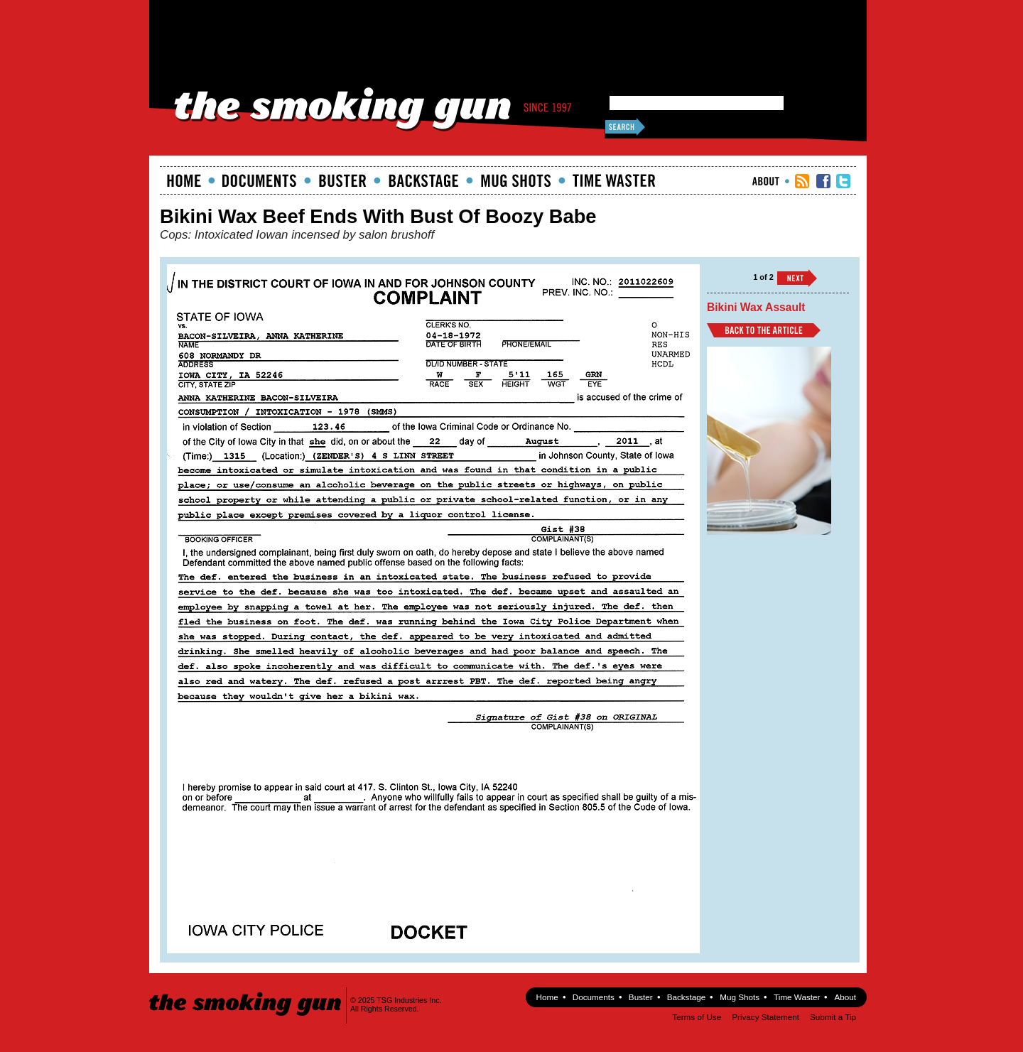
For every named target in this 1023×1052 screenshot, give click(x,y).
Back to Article (764, 330)
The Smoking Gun (246, 991)
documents (259, 180)
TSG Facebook (823, 181)
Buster (342, 180)
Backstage (423, 180)
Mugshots (515, 180)
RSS (802, 181)
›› (797, 278)
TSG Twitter (843, 181)
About (765, 181)
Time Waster (614, 180)
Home (184, 180)
